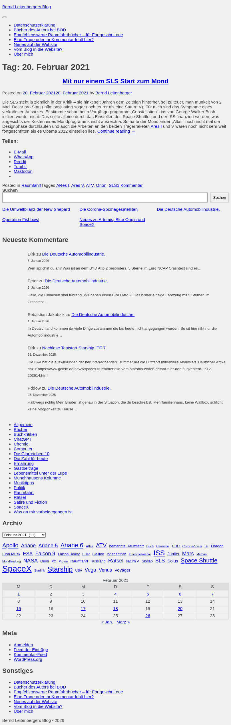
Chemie (21, 444)
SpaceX (21, 507)
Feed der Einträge (31, 649)
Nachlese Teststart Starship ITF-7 (74, 347)
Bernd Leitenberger (113, 92)
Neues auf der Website (35, 44)
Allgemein (23, 424)
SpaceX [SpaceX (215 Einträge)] (17, 568)
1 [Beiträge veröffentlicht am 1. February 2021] (18, 594)
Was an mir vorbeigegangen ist (43, 511)
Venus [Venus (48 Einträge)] (105, 569)
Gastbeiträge (26, 468)
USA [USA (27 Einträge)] (78, 570)
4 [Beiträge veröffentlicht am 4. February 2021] (115, 594)
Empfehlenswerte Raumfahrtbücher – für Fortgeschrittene (68, 34)
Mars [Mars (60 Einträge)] (188, 553)
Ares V (77, 185)
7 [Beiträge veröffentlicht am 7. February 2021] (212, 594)
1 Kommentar (129, 185)
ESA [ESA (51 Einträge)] (28, 553)
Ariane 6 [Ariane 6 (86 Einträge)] (72, 545)
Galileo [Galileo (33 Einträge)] (98, 554)
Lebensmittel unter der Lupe (40, 473)
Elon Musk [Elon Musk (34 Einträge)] (11, 554)
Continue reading (116, 131)
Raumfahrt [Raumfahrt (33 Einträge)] (79, 561)
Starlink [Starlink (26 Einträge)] (39, 570)
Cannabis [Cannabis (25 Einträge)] (162, 546)
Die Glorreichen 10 (31, 453)
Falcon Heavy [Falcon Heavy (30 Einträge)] (69, 554)
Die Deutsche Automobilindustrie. (188, 209)
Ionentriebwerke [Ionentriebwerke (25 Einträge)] (140, 554)
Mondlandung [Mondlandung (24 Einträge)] (11, 561)
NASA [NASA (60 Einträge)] (30, 561)
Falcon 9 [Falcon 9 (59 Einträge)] (45, 553)
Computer (23, 448)
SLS (113, 185)
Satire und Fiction (30, 502)
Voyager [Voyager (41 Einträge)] (122, 570)
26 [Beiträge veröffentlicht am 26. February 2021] (147, 615)
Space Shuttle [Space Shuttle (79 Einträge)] (199, 560)
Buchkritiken (25, 434)
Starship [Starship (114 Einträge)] (60, 569)
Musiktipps (24, 482)
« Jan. (107, 621)
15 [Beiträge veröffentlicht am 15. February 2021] (18, 608)
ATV (90, 185)
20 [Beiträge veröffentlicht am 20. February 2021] (180, 608)
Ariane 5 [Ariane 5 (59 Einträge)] (48, 545)
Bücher (20, 429)
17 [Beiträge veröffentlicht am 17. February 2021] (83, 608)
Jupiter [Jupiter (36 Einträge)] (173, 554)
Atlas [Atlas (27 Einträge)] (89, 546)
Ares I (157, 126)
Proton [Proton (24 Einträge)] (63, 561)
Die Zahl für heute (31, 458)
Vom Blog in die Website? (38, 49)
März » (123, 621)
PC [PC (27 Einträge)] (53, 561)
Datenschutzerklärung (34, 25)
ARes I (62, 185)
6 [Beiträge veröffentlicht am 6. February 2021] (180, 594)
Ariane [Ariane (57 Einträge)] (28, 545)
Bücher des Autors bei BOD (40, 29)
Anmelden (23, 644)
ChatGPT (23, 439)
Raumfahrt (31, 185)
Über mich (23, 54)
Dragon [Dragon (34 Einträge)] (217, 546)
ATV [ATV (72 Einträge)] (101, 545)
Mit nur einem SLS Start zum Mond (115, 81)
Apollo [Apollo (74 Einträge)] (10, 545)
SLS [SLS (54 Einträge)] (160, 561)
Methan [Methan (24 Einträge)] (201, 554)
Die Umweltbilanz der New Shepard (36, 209)
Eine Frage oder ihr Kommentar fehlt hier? (54, 39)
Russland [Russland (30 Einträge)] (98, 561)
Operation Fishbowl (20, 219)
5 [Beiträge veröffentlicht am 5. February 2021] (147, 594)
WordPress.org (28, 659)
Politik (19, 487)
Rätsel (20, 497)
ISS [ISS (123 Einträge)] (159, 553)
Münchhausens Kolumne (37, 477)
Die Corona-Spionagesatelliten (109, 209)
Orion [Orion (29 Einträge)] (44, 561)
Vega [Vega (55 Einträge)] (90, 570)
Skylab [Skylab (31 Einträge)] (147, 561)
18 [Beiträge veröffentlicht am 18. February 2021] (115, 608)
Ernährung (24, 463)
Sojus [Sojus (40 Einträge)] (172, 561)
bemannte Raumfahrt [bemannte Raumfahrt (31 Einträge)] (126, 546)
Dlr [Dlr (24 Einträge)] (206, 546)
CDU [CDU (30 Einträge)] (176, 546)
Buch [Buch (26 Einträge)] (150, 546)
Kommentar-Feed (30, 654)
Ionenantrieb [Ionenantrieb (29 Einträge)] (116, 554)
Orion (101, 185)
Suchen (10, 190)
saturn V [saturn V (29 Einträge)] (132, 561)
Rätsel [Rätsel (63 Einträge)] (116, 561)
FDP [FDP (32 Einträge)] (86, 554)
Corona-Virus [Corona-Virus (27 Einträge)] (192, 546)
